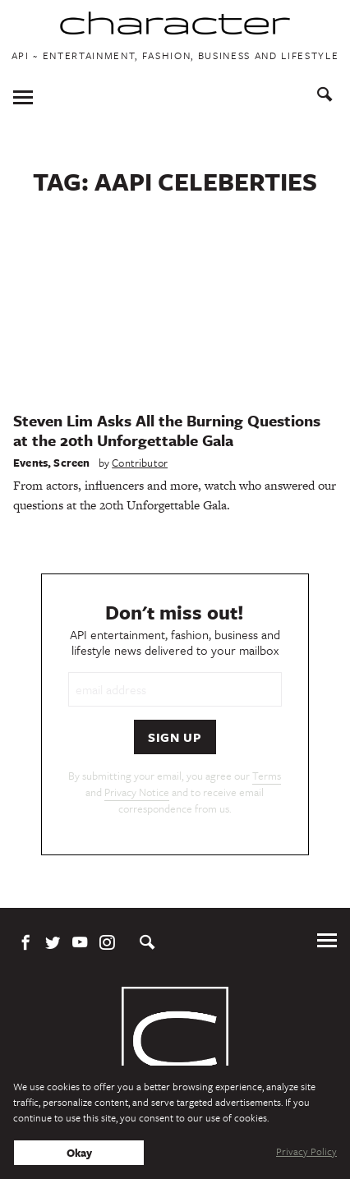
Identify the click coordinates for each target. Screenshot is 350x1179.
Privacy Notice (136, 792)
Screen (71, 462)
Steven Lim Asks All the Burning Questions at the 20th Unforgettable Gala (166, 430)
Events (30, 462)
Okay (79, 1152)
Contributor (140, 462)
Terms (266, 775)
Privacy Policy (306, 1151)
